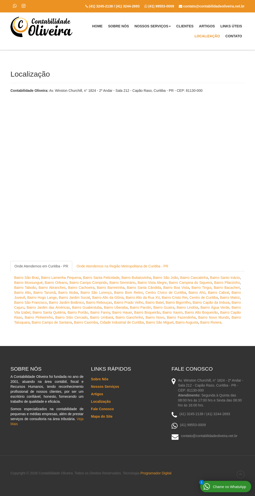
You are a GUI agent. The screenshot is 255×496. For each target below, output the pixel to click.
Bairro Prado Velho (128, 302)
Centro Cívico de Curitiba (165, 293)
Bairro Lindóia (187, 307)
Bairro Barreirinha (111, 288)
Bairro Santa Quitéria (48, 312)
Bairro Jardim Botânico (66, 302)
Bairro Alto (22, 293)
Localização (207, 36)
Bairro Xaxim (173, 312)
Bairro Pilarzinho (227, 283)
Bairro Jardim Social (74, 297)
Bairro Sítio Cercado (71, 317)
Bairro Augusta (186, 322)
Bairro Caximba (86, 322)
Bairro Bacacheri (227, 288)
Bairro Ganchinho (129, 317)
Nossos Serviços (152, 27)
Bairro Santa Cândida (144, 288)
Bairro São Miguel (159, 322)
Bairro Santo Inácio (225, 278)
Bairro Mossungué (28, 283)
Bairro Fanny (100, 312)
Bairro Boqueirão (147, 312)
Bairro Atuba (68, 293)
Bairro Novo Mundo (213, 317)
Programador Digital (156, 473)
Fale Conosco (102, 409)
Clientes (184, 26)
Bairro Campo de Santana (52, 322)
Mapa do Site (101, 416)
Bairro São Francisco (30, 302)
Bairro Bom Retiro (128, 293)
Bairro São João (165, 278)
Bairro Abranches (52, 288)
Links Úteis (231, 26)
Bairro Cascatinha (194, 278)
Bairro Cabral (218, 293)
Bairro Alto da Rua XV (143, 297)
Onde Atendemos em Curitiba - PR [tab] (41, 266)
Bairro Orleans (56, 283)
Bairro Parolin (140, 307)
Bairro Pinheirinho (39, 317)
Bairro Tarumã (44, 293)
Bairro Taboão (25, 288)
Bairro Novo (154, 317)
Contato (233, 36)
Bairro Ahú (197, 293)
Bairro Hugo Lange (42, 297)
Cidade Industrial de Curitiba (122, 322)
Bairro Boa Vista (176, 288)
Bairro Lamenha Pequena (61, 278)
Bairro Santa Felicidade (101, 278)
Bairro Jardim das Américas (48, 307)
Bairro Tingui (201, 288)
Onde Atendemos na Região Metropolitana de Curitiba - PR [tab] (122, 266)
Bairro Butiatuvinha (136, 278)
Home (97, 26)
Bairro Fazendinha (181, 317)
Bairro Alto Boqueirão (201, 312)
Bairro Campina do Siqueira (190, 283)
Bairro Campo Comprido (88, 283)
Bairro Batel (154, 302)
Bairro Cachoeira (81, 288)
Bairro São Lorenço (96, 293)
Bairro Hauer (122, 312)
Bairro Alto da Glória (108, 297)
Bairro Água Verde (214, 307)
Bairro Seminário (122, 283)
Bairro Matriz (230, 297)
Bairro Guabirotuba (87, 307)
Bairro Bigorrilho (178, 302)
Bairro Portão (77, 312)
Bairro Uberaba (116, 307)
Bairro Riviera (210, 322)
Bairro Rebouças (99, 302)
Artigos (207, 26)
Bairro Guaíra (164, 307)
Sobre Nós (118, 26)
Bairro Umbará (101, 317)
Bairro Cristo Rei (174, 297)
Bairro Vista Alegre (152, 283)
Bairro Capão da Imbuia (210, 302)
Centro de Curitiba (204, 297)
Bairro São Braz (26, 278)
